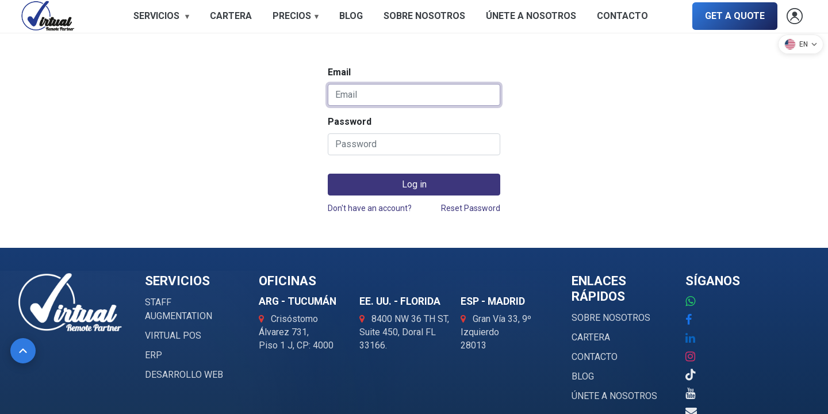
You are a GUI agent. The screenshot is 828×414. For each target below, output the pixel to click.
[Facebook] (688, 319)
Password (349, 121)
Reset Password (470, 208)
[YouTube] (690, 393)
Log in (414, 184)
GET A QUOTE (735, 15)
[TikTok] (690, 375)
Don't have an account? (370, 208)
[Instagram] (690, 356)
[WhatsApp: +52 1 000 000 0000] (690, 301)
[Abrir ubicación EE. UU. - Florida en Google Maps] (404, 332)
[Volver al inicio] (23, 350)
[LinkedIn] (690, 338)
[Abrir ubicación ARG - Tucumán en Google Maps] (296, 332)
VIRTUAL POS (173, 335)
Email (339, 72)
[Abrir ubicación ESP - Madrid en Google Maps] (496, 332)
